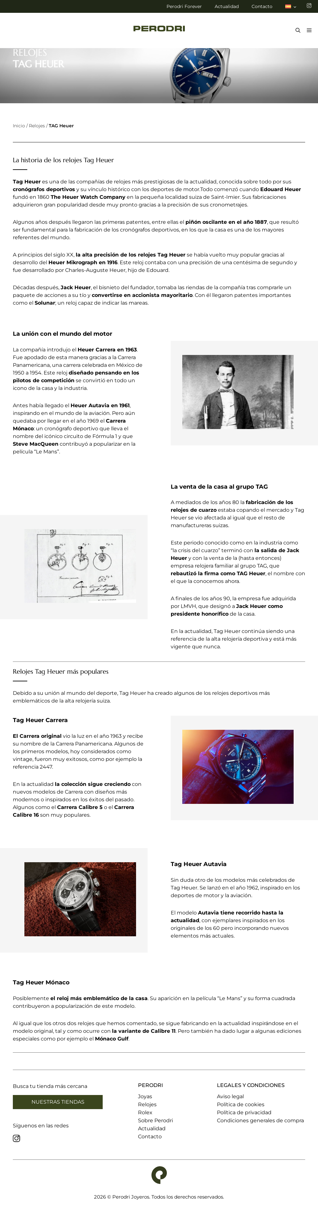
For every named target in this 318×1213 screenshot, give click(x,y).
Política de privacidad (244, 1112)
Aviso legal (230, 1096)
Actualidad (227, 6)
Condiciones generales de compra (260, 1120)
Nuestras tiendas (57, 1102)
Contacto (262, 6)
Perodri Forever (184, 6)
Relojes (37, 126)
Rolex (145, 1112)
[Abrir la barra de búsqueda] (296, 31)
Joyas (145, 1096)
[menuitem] (291, 6)
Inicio (19, 126)
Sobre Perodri (155, 1120)
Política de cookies (240, 1104)
